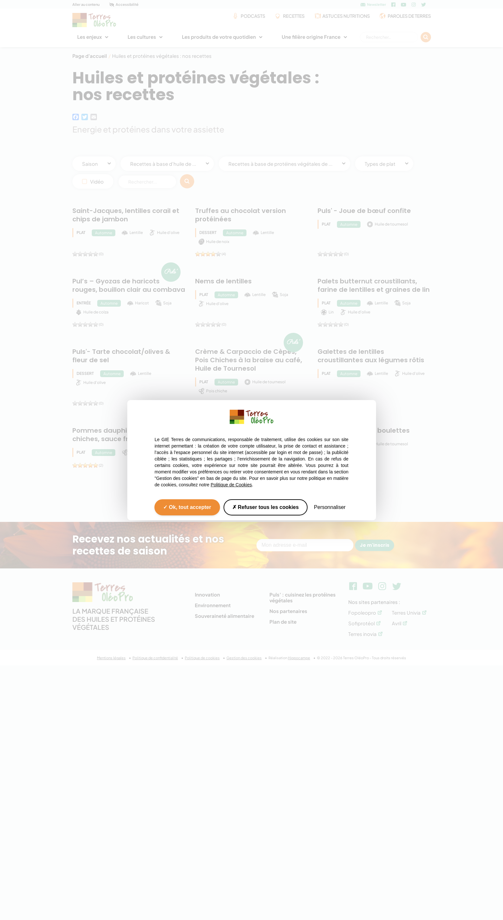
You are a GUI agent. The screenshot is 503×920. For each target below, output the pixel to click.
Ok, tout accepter (187, 507)
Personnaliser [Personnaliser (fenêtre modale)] (330, 507)
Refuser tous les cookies (265, 507)
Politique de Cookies (231, 484)
